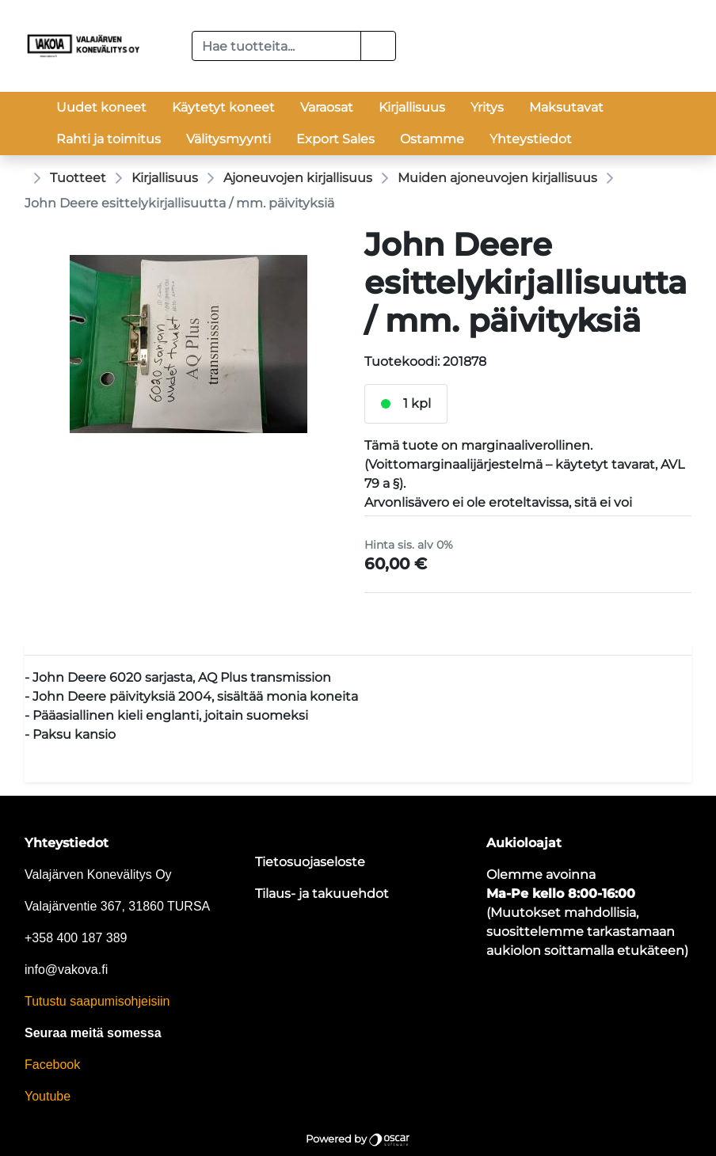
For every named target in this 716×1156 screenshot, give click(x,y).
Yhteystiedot (530, 138)
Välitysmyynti (228, 138)
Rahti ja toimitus (108, 138)
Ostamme (432, 138)
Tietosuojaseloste (310, 861)
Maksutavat (566, 107)
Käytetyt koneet (223, 107)
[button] (378, 46)
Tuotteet (78, 177)
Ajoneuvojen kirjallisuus (297, 177)
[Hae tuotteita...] (277, 46)
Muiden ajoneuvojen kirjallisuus (497, 177)
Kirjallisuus (412, 107)
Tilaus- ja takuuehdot (322, 893)
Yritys (487, 107)
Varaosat (326, 107)
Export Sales (335, 138)
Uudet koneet (101, 107)
